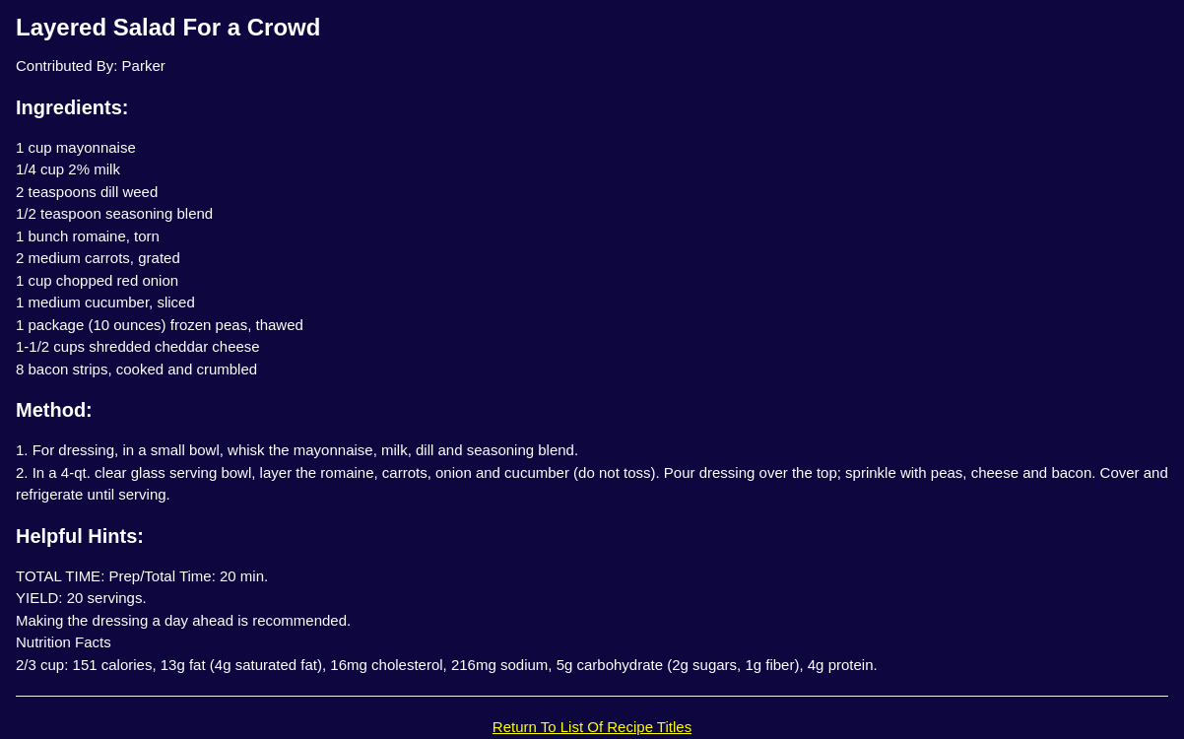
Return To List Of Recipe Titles (592, 726)
